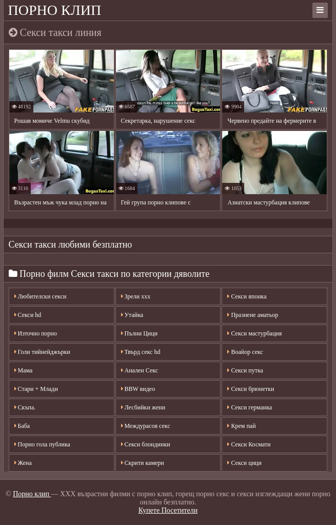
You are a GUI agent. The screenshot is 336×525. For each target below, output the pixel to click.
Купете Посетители (168, 510)
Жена (23, 462)
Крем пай (241, 425)
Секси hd (28, 314)
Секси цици (244, 462)
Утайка (132, 314)
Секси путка (245, 370)
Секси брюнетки (250, 388)
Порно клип (55, 10)
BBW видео (138, 388)
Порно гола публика (42, 444)
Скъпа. (25, 407)
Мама (23, 370)
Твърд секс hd (141, 351)
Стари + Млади (36, 388)
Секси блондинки (145, 444)
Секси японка (246, 296)
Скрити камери (142, 462)
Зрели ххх (136, 296)
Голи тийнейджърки (42, 351)
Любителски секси (40, 296)
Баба (22, 425)
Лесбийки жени (143, 407)
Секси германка (249, 407)
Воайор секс (245, 351)
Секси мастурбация (254, 333)
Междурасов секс (145, 425)
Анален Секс (140, 370)
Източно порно (35, 333)
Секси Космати (248, 444)
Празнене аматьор (252, 314)
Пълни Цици (139, 333)
